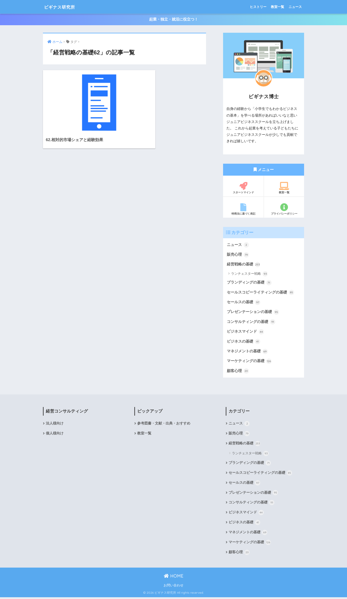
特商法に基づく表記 (243, 209)
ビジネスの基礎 (243, 342)
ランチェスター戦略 (249, 274)
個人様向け (55, 434)
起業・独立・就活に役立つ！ (173, 19)
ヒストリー (258, 7)
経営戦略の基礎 (243, 264)
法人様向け (55, 424)
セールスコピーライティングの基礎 (260, 293)
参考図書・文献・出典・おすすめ (163, 424)
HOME (173, 578)
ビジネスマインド (245, 332)
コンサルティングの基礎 (251, 322)
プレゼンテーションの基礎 (253, 312)
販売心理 (238, 254)
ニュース (295, 7)
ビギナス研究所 (63, 7)
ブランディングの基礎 (249, 283)
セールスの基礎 (243, 302)
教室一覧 (277, 7)
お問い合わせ (173, 587)
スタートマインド (243, 188)
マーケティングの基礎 (249, 362)
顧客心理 (238, 371)
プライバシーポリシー (284, 209)
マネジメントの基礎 (247, 352)
